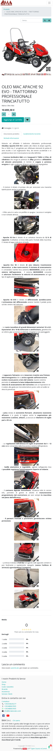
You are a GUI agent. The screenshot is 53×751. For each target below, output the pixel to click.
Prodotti (7, 9)
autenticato (15, 668)
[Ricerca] (45, 20)
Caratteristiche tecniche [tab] (31, 134)
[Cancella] (49, 20)
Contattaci (5, 701)
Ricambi (5, 689)
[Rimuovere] (4, 114)
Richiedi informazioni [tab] (11, 138)
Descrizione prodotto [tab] (11, 134)
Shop (3, 684)
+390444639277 (10, 704)
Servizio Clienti (7, 694)
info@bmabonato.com (12, 711)
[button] (5, 45)
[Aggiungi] (14, 114)
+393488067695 (10, 706)
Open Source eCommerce (40, 748)
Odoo (24, 749)
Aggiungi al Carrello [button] (13, 119)
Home (4, 682)
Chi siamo (16, 720)
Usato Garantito (8, 687)
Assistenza (6, 691)
